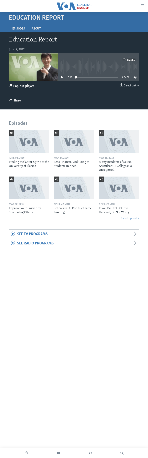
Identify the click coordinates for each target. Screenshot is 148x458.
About (36, 28)
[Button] (15, 101)
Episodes (18, 28)
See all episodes (129, 218)
